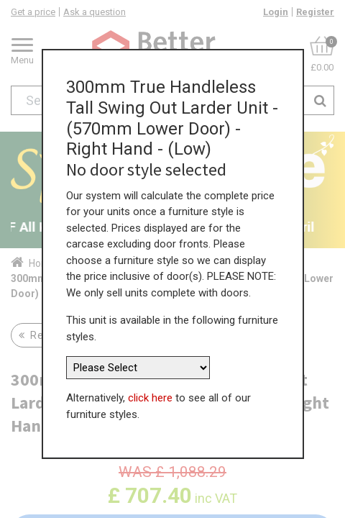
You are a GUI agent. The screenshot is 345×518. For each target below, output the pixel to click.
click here (150, 395)
